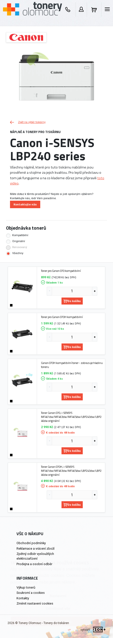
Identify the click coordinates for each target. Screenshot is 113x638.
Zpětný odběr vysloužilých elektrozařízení (35, 556)
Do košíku (72, 301)
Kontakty (22, 598)
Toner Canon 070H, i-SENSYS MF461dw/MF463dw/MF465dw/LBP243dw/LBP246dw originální (71, 471)
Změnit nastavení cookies (34, 603)
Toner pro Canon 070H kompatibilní (62, 317)
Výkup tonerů (25, 587)
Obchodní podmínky (31, 543)
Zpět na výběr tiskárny (28, 122)
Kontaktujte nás (25, 204)
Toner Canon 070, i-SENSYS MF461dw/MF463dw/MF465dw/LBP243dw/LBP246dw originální (71, 417)
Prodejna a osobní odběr (34, 564)
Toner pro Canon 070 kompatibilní (61, 271)
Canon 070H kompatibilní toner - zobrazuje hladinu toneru (72, 365)
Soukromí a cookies (30, 593)
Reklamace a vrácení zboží (35, 548)
